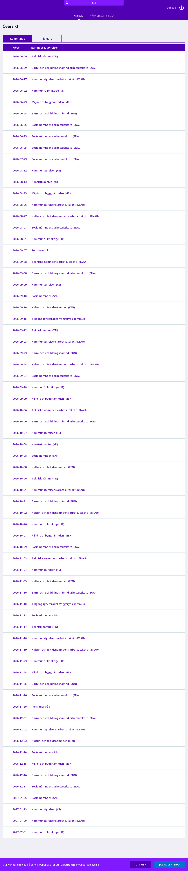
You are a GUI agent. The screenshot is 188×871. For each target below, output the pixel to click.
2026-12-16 (20, 775)
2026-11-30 (20, 706)
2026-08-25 (20, 193)
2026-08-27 (20, 216)
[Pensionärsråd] (43, 250)
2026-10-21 (20, 490)
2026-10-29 (20, 547)
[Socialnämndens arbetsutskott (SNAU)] (58, 125)
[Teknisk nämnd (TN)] (47, 56)
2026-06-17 (20, 79)
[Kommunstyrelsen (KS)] (48, 170)
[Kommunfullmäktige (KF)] (50, 90)
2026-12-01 (20, 718)
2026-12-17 (20, 786)
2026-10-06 (20, 410)
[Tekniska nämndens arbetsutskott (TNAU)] (61, 261)
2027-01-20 (20, 820)
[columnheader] (19, 47)
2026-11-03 (20, 558)
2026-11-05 (20, 581)
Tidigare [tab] (46, 38)
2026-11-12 (20, 615)
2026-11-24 (20, 672)
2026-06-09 (20, 56)
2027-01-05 (20, 798)
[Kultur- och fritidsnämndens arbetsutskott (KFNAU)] (67, 216)
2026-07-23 (20, 159)
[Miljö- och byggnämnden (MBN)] (54, 102)
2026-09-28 (20, 387)
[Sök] (93, 3)
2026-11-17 (20, 627)
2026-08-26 (20, 204)
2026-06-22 (20, 90)
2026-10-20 (20, 478)
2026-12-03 (20, 741)
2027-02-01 (20, 832)
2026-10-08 (20, 444)
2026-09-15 (20, 319)
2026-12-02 (20, 729)
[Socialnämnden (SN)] (46, 296)
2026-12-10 (20, 752)
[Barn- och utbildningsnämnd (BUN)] (56, 113)
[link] (21, 8)
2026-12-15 (20, 763)
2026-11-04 (20, 569)
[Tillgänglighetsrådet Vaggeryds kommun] (60, 319)
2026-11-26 (20, 695)
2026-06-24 (20, 113)
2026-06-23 (20, 102)
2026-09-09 (20, 284)
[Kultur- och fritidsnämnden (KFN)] (55, 307)
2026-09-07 (20, 250)
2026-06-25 (20, 125)
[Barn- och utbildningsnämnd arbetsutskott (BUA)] (65, 68)
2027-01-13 (20, 809)
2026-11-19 (20, 649)
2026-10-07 (20, 433)
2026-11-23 (20, 661)
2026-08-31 (20, 239)
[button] (140, 864)
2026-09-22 (20, 330)
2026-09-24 (20, 364)
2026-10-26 (20, 524)
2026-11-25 (20, 684)
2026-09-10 (20, 296)
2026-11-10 (20, 592)
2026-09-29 (20, 398)
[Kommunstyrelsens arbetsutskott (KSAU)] (60, 79)
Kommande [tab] (17, 38)
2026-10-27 (20, 535)
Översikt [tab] (79, 15)
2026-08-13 (20, 182)
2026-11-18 (20, 638)
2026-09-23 (20, 341)
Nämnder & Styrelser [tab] (102, 15)
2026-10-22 (20, 512)
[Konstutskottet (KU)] (47, 182)
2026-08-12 (20, 170)
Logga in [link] (176, 7)
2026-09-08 (20, 261)
